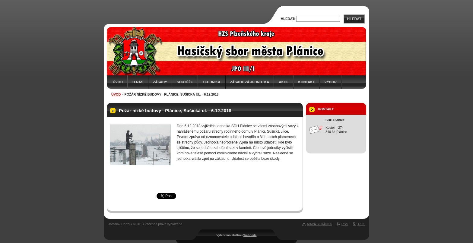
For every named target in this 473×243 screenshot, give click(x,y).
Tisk (361, 224)
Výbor (330, 82)
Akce (283, 82)
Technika (212, 82)
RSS (344, 224)
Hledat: (288, 19)
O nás (137, 82)
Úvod (118, 82)
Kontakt (306, 82)
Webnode (250, 235)
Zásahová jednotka (249, 82)
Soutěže (185, 82)
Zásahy (160, 82)
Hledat (354, 19)
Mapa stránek (319, 224)
